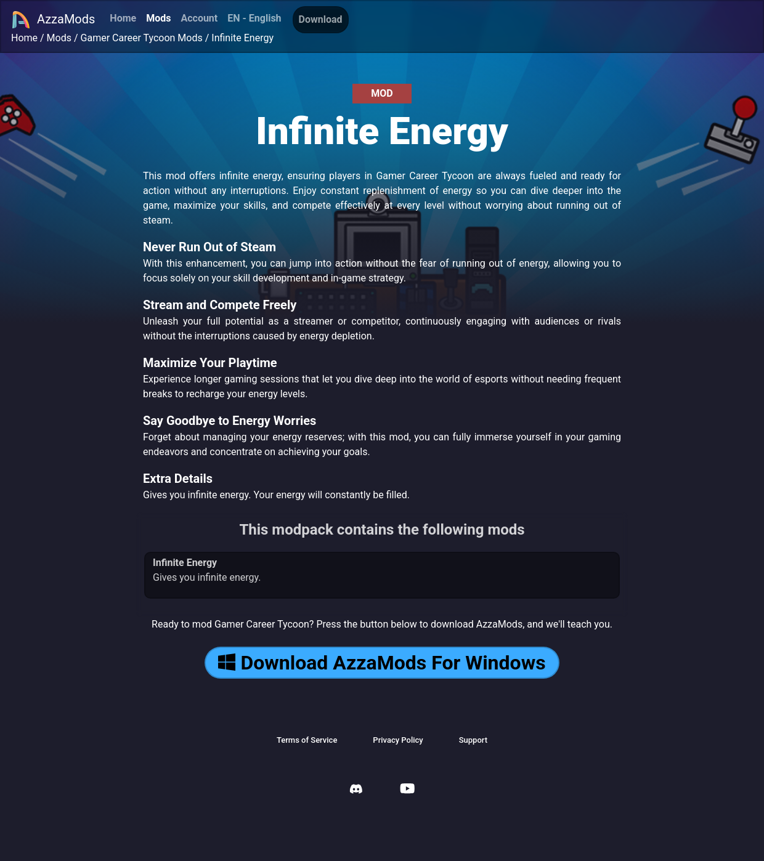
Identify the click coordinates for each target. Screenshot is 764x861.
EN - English (254, 18)
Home (123, 18)
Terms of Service (307, 740)
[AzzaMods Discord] (356, 790)
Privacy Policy (398, 740)
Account (199, 18)
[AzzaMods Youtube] (407, 790)
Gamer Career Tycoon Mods (142, 38)
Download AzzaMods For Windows (381, 662)
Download (321, 19)
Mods (158, 18)
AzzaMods (53, 20)
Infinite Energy (242, 38)
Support (473, 740)
